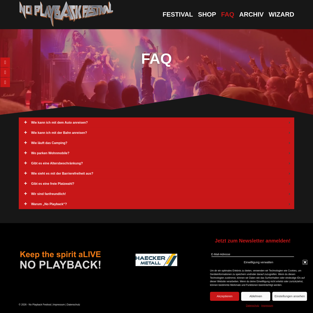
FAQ (227, 14)
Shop (207, 14)
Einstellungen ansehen (289, 296)
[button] (305, 262)
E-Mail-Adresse (220, 254)
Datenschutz (252, 305)
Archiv (251, 14)
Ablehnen (255, 296)
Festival (178, 14)
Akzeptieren (224, 296)
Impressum (267, 305)
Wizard (281, 14)
